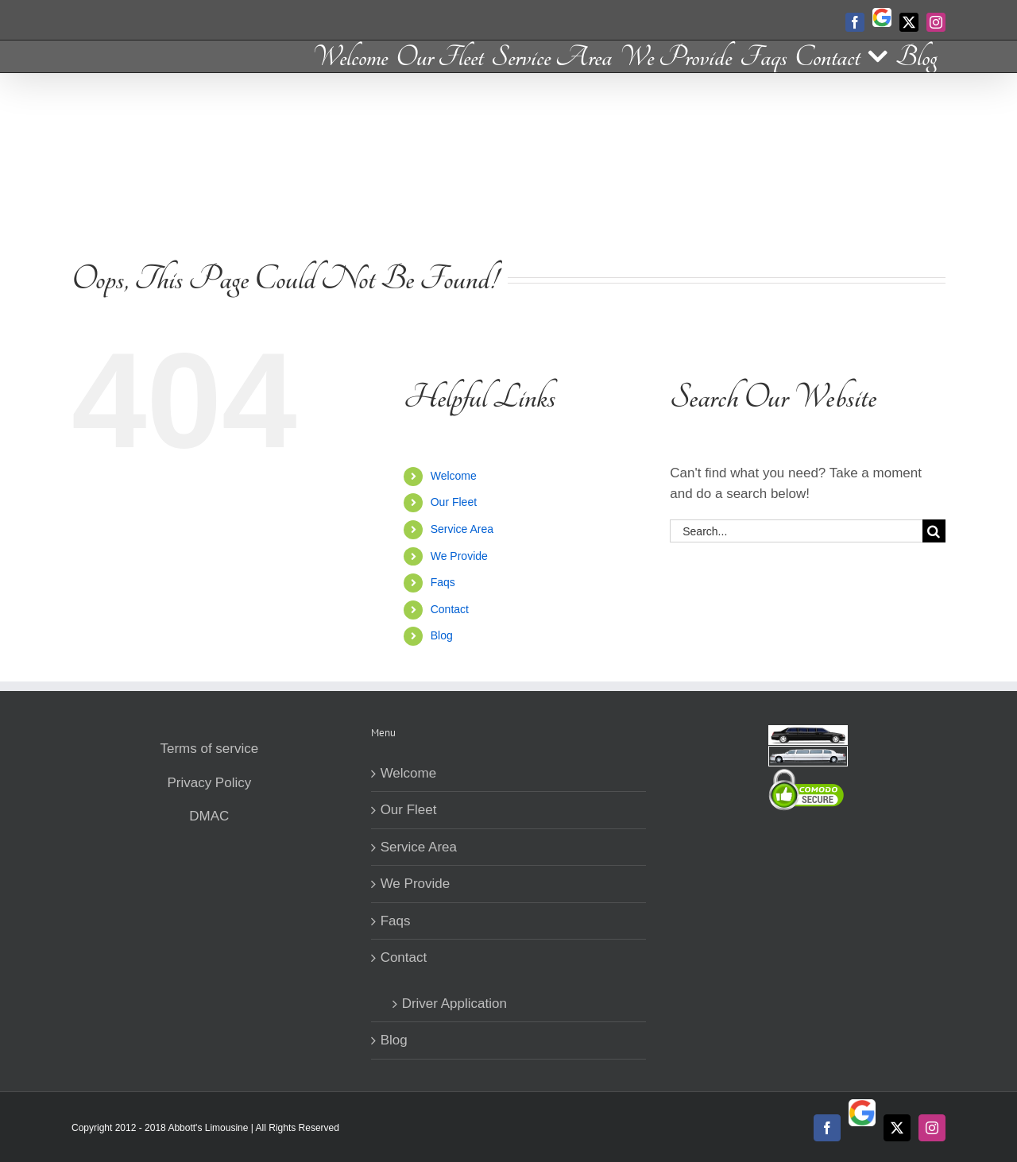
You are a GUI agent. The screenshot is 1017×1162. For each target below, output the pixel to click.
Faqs (443, 582)
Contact (450, 609)
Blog (442, 635)
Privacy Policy (209, 782)
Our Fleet (454, 502)
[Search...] (796, 530)
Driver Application (454, 1003)
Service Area (462, 529)
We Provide (459, 556)
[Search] (933, 530)
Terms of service (209, 748)
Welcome (454, 475)
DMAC (209, 816)
